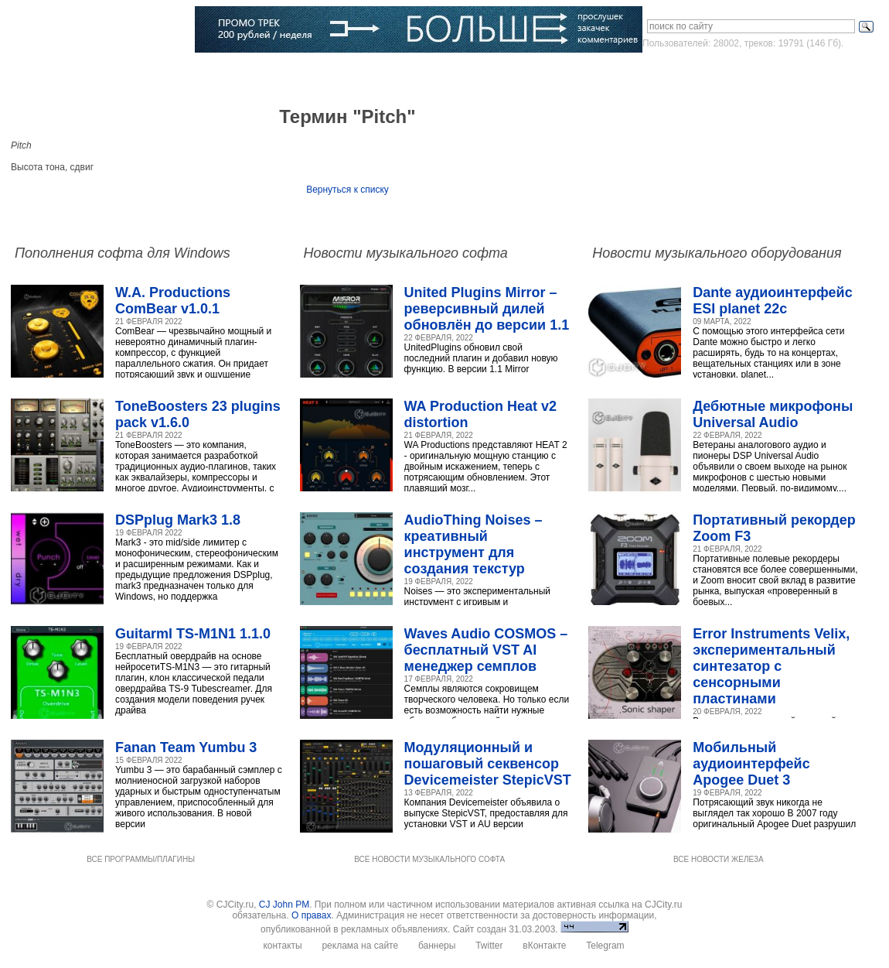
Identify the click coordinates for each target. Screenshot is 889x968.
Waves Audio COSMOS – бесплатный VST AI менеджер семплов (486, 650)
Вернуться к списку (347, 189)
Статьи (195, 73)
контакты (282, 945)
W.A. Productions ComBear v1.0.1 (172, 300)
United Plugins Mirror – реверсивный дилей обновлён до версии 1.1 (487, 309)
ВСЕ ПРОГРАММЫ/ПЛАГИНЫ (141, 859)
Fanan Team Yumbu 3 (186, 747)
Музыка (144, 73)
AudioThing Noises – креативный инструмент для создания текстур (473, 544)
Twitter (488, 945)
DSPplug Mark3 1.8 (177, 520)
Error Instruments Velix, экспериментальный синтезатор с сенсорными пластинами (771, 666)
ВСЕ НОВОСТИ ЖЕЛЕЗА (718, 859)
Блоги (428, 73)
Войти (737, 72)
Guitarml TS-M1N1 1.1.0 (193, 633)
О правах (311, 915)
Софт (96, 73)
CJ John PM (284, 904)
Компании (375, 73)
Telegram (605, 945)
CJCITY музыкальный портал (101, 30)
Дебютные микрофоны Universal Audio (773, 414)
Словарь (316, 73)
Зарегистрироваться (812, 72)
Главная (48, 73)
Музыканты (253, 73)
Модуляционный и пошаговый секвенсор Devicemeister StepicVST (487, 764)
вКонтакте (544, 945)
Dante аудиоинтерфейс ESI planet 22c (772, 300)
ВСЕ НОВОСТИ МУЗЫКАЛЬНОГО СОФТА (429, 859)
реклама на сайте (360, 945)
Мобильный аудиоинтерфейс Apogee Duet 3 (751, 764)
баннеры (437, 945)
